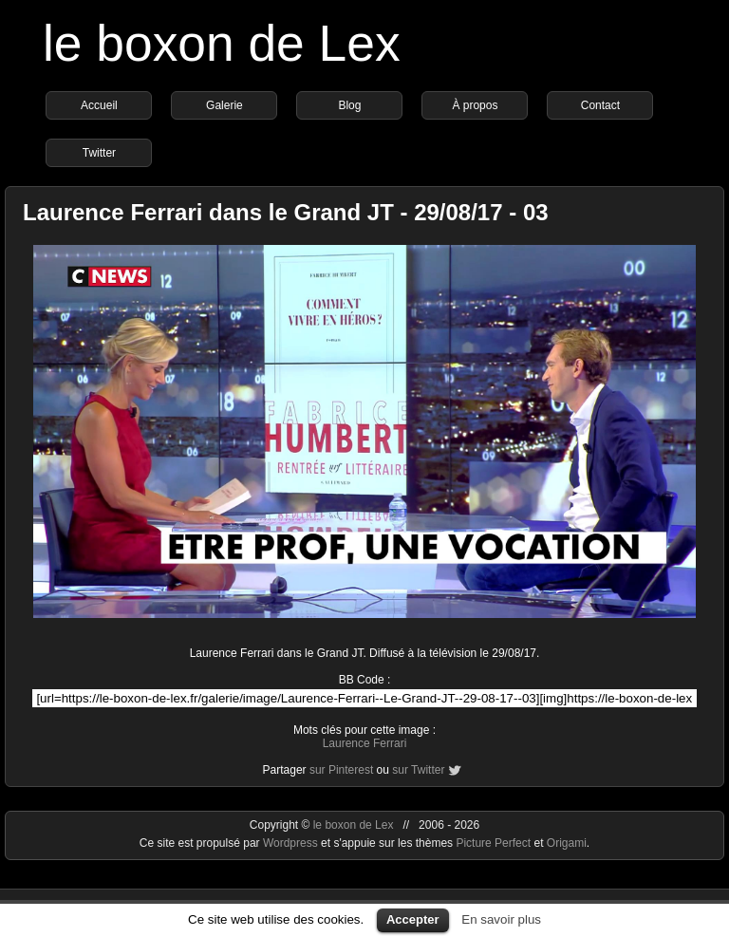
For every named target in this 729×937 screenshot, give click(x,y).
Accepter (412, 919)
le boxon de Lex (222, 43)
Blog (349, 105)
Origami (567, 843)
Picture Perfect (493, 843)
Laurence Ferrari (365, 743)
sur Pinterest (341, 770)
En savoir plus (501, 919)
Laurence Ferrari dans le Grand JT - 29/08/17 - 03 (286, 212)
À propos (474, 105)
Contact (600, 105)
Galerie (224, 105)
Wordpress (292, 843)
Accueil (99, 105)
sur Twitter (418, 770)
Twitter (99, 152)
